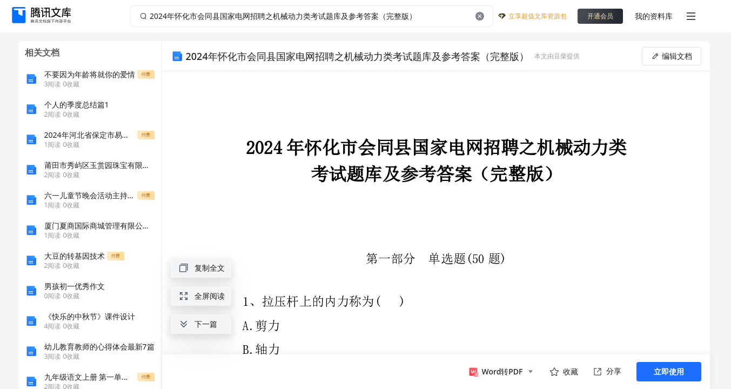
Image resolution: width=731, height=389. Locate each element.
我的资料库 (654, 16)
